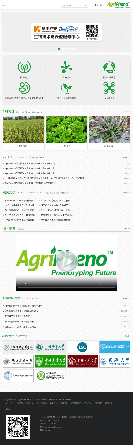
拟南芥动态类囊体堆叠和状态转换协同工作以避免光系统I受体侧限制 (21, 220)
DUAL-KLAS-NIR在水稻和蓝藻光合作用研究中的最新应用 (57, 210)
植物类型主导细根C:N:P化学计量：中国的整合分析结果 (57, 215)
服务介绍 (53, 403)
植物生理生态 (109, 70)
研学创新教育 (76, 403)
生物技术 (66, 70)
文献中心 (29, 403)
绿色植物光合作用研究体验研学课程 (21, 311)
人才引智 (98, 403)
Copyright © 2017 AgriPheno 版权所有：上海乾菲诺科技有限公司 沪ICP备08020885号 (37, 399)
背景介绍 (19, 403)
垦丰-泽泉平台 (41, 403)
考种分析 (65, 193)
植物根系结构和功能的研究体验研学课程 (23, 306)
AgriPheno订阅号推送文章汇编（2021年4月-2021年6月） (30, 168)
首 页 (9, 403)
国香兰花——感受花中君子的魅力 (20, 327)
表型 (57, 193)
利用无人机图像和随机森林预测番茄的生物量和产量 (57, 220)
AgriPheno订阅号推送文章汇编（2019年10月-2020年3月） (31, 183)
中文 (96, 5)
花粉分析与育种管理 (66, 90)
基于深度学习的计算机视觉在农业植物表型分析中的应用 (21, 210)
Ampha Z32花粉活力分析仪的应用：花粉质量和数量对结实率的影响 (57, 200)
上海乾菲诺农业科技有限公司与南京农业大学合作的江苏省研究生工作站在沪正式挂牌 (44, 178)
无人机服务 (109, 90)
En (101, 5)
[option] (23, 133)
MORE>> (127, 112)
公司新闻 (40, 157)
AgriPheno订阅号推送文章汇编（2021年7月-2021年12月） (31, 163)
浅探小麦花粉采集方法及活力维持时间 (21, 205)
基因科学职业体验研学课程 (17, 316)
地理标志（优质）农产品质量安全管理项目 (24, 90)
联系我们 (108, 403)
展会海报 (49, 193)
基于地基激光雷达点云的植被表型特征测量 (21, 215)
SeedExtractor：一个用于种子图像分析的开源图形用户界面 (21, 200)
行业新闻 (31, 157)
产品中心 (64, 403)
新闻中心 (88, 403)
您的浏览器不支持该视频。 (66, 262)
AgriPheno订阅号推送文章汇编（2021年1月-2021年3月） (30, 173)
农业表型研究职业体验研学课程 (19, 321)
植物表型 (24, 70)
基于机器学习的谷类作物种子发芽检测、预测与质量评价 (57, 205)
